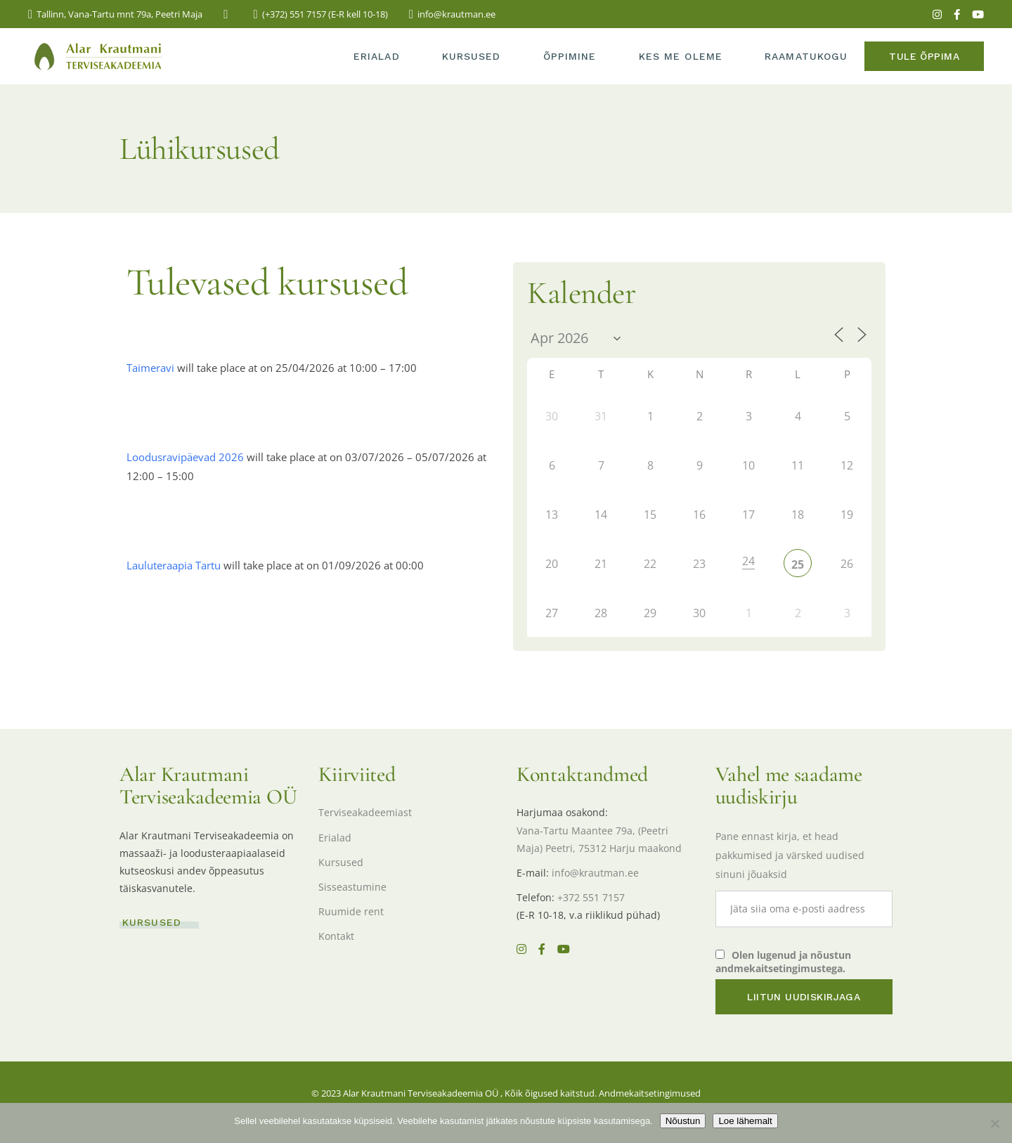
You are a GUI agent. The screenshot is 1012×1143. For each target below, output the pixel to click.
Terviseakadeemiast (365, 812)
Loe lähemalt (745, 1121)
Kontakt (336, 936)
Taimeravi (150, 368)
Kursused (340, 862)
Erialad (334, 837)
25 (797, 564)
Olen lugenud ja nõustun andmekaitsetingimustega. (783, 961)
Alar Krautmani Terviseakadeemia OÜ (420, 1093)
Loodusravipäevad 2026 (185, 457)
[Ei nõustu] (994, 1123)
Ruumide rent (351, 911)
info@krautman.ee (595, 872)
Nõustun (683, 1121)
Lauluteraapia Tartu (173, 565)
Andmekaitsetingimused (650, 1093)
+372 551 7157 (591, 897)
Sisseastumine (352, 886)
